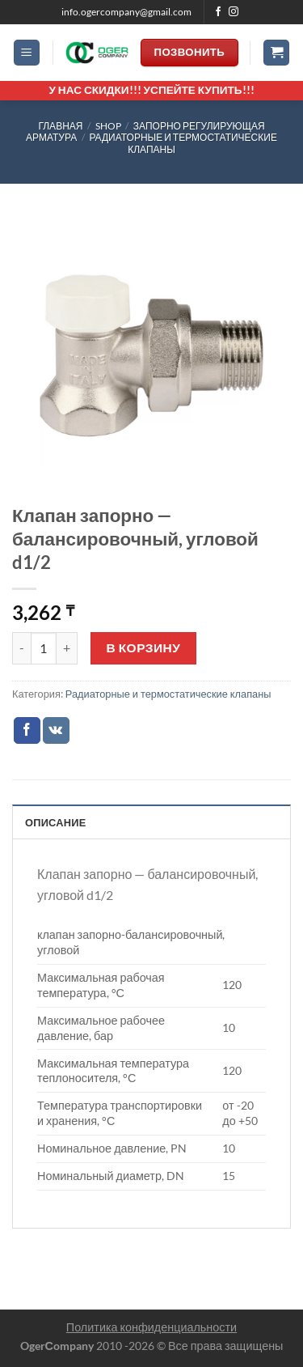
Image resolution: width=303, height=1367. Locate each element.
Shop (108, 126)
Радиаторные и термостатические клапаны (183, 143)
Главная (60, 126)
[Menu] (27, 53)
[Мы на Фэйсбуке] (218, 12)
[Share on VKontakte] (56, 731)
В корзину (144, 647)
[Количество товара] (44, 648)
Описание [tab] (55, 822)
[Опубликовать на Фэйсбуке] (27, 731)
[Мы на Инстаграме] (233, 12)
